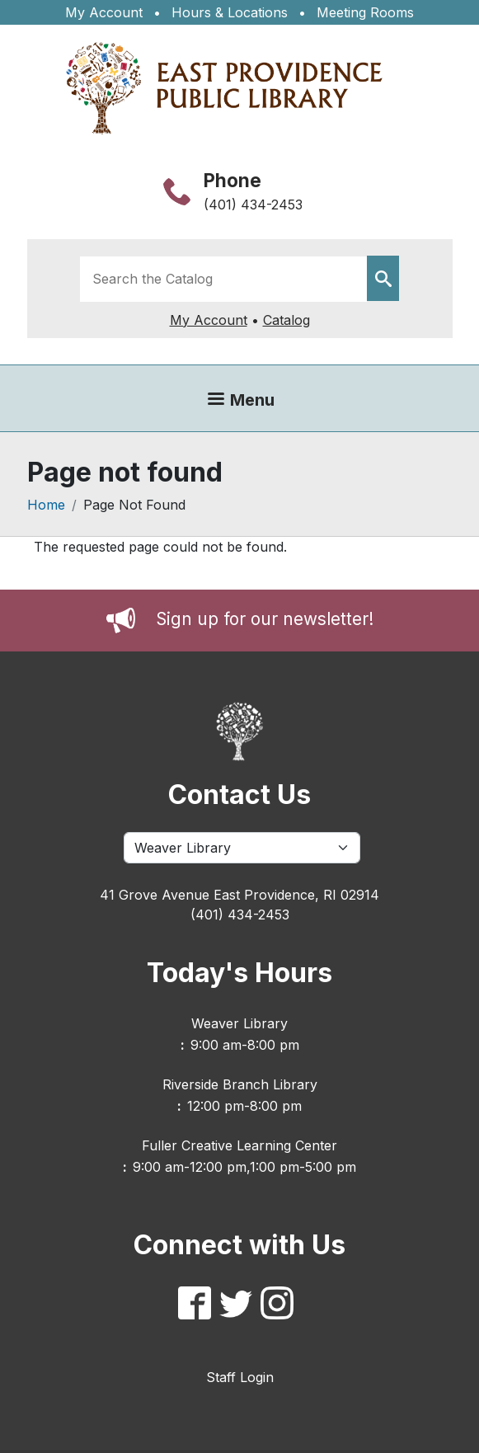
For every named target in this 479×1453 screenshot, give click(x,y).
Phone (232, 180)
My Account (104, 12)
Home (46, 504)
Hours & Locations (229, 12)
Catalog (286, 320)
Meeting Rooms (365, 12)
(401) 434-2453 (253, 204)
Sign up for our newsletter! (264, 619)
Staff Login (240, 1377)
